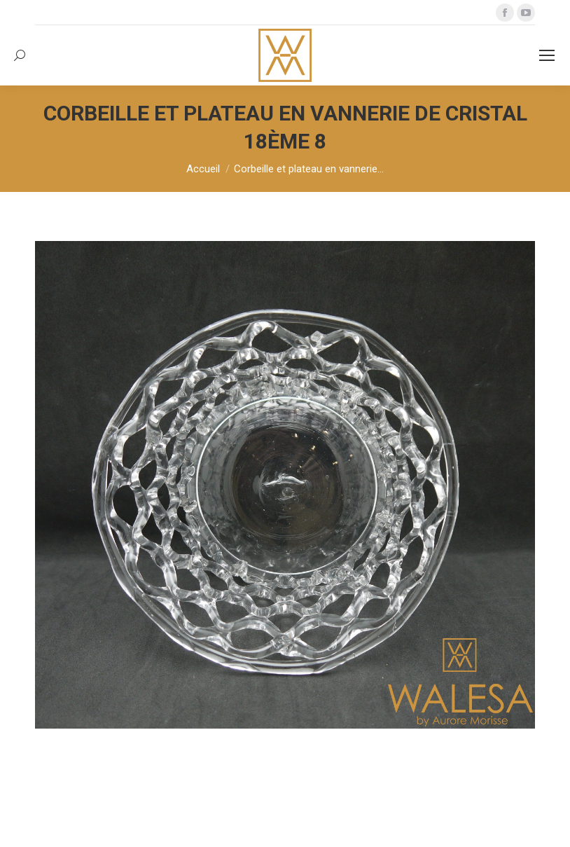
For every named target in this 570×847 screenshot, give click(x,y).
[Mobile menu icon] (547, 55)
